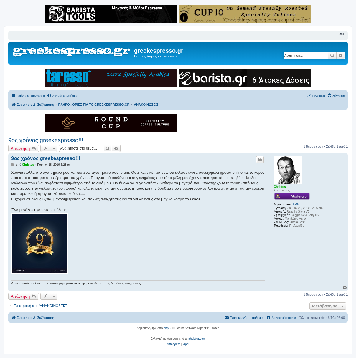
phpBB (168, 328)
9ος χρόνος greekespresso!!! (45, 140)
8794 (296, 204)
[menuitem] (62, 95)
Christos (280, 186)
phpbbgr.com (196, 338)
